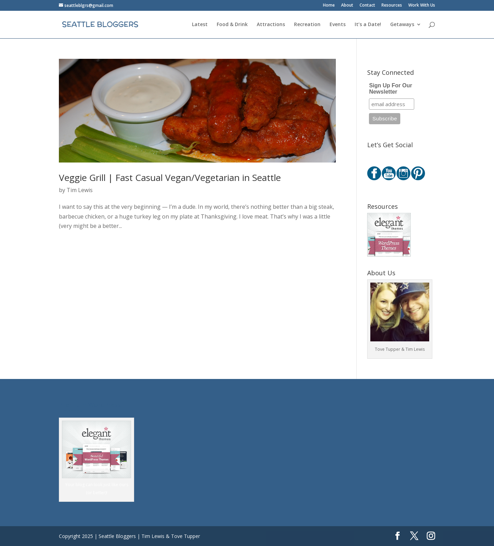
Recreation (307, 24)
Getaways (402, 24)
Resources (391, 5)
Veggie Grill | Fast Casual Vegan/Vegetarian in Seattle (170, 177)
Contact (367, 5)
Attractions (271, 24)
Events (338, 24)
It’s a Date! (368, 24)
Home (329, 5)
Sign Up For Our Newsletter (390, 88)
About (347, 5)
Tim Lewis (80, 190)
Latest (200, 24)
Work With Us (421, 5)
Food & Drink (232, 24)
